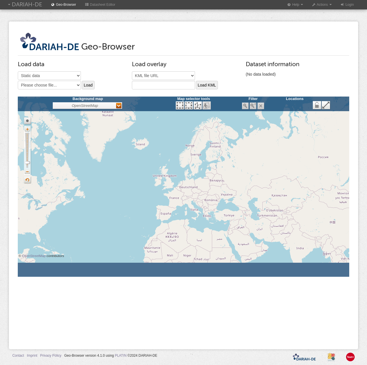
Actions (322, 5)
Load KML (207, 85)
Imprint (32, 356)
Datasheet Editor (100, 5)
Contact (18, 356)
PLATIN (120, 356)
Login (347, 5)
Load (88, 85)
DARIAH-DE (25, 4)
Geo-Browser (63, 5)
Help (295, 5)
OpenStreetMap (34, 256)
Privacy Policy (50, 356)
